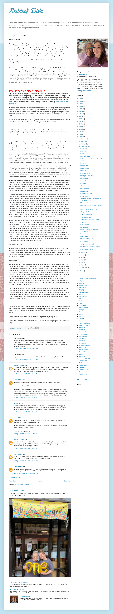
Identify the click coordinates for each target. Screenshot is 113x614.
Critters (81, 294)
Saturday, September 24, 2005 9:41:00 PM (26, 359)
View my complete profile (84, 91)
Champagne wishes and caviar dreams (91, 186)
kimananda (17, 403)
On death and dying (84, 345)
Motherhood (82, 332)
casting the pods (83, 292)
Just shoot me (84, 151)
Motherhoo (82, 329)
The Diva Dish (83, 365)
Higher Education (84, 307)
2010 (80, 124)
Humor (81, 314)
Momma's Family (84, 325)
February (83, 267)
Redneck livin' (83, 352)
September (84, 146)
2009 (80, 126)
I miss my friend (85, 196)
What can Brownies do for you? (89, 209)
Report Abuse (82, 379)
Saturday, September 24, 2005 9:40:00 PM (26, 348)
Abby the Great (83, 281)
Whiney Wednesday (86, 217)
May (82, 260)
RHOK (81, 354)
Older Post (67, 481)
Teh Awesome (83, 361)
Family (81, 301)
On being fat (82, 343)
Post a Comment (16, 477)
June (82, 257)
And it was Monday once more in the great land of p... (90, 199)
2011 (80, 121)
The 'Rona (82, 363)
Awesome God (83, 285)
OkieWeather (82, 338)
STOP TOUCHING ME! (87, 249)
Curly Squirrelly (84, 188)
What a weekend (85, 203)
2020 (80, 101)
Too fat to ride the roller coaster (19, 582)
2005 (80, 137)
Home (40, 481)
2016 (80, 109)
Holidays (81, 310)
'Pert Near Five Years (16, 490)
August (83, 252)
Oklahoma (82, 341)
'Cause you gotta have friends (87, 278)
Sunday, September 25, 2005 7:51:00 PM (25, 448)
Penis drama (84, 165)
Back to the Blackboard (17, 589)
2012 (80, 119)
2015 (80, 111)
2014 (80, 114)
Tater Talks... (84, 181)
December (84, 139)
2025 (80, 98)
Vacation (81, 372)
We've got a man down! (87, 176)
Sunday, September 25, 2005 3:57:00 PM (25, 412)
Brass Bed (83, 170)
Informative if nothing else (87, 234)
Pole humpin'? (84, 191)
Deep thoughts (83, 296)
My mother (83, 183)
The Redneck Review (85, 369)
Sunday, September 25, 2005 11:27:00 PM (26, 461)
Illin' (80, 316)
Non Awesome (83, 336)
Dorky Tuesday (84, 227)
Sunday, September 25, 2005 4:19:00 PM (25, 434)
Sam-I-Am (82, 356)
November (84, 141)
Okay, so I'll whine (85, 212)
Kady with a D (83, 318)
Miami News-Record (85, 323)
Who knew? (83, 222)
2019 (80, 103)
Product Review (83, 349)
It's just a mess (84, 168)
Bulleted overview (85, 154)
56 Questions (84, 241)
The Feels (82, 367)
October (83, 144)
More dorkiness (84, 224)
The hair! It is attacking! (87, 214)
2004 (80, 271)
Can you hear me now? (87, 244)
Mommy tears (84, 163)
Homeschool (82, 312)
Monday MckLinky (84, 327)
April (82, 262)
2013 (80, 116)
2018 (80, 106)
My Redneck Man (84, 334)
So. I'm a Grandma (84, 358)
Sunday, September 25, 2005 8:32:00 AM (25, 374)
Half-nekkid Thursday (25, 596)
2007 (80, 131)
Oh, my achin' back (85, 178)
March (83, 265)
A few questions (85, 173)
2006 (80, 134)
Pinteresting (82, 347)
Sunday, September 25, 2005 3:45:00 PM (25, 397)
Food (80, 303)
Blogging (81, 290)
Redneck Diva (26, 12)
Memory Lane (83, 321)
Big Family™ (82, 287)
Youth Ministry (83, 374)
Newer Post (12, 481)
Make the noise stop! (86, 193)
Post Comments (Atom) (23, 484)
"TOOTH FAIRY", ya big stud (88, 239)
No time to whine (85, 156)
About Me (81, 283)
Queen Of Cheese (19, 365)
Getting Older (82, 305)
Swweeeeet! (83, 149)
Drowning (81, 298)
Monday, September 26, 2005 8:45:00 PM (26, 473)
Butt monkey (84, 236)
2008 (80, 129)
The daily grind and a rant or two (89, 219)
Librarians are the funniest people (90, 246)
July (82, 255)
